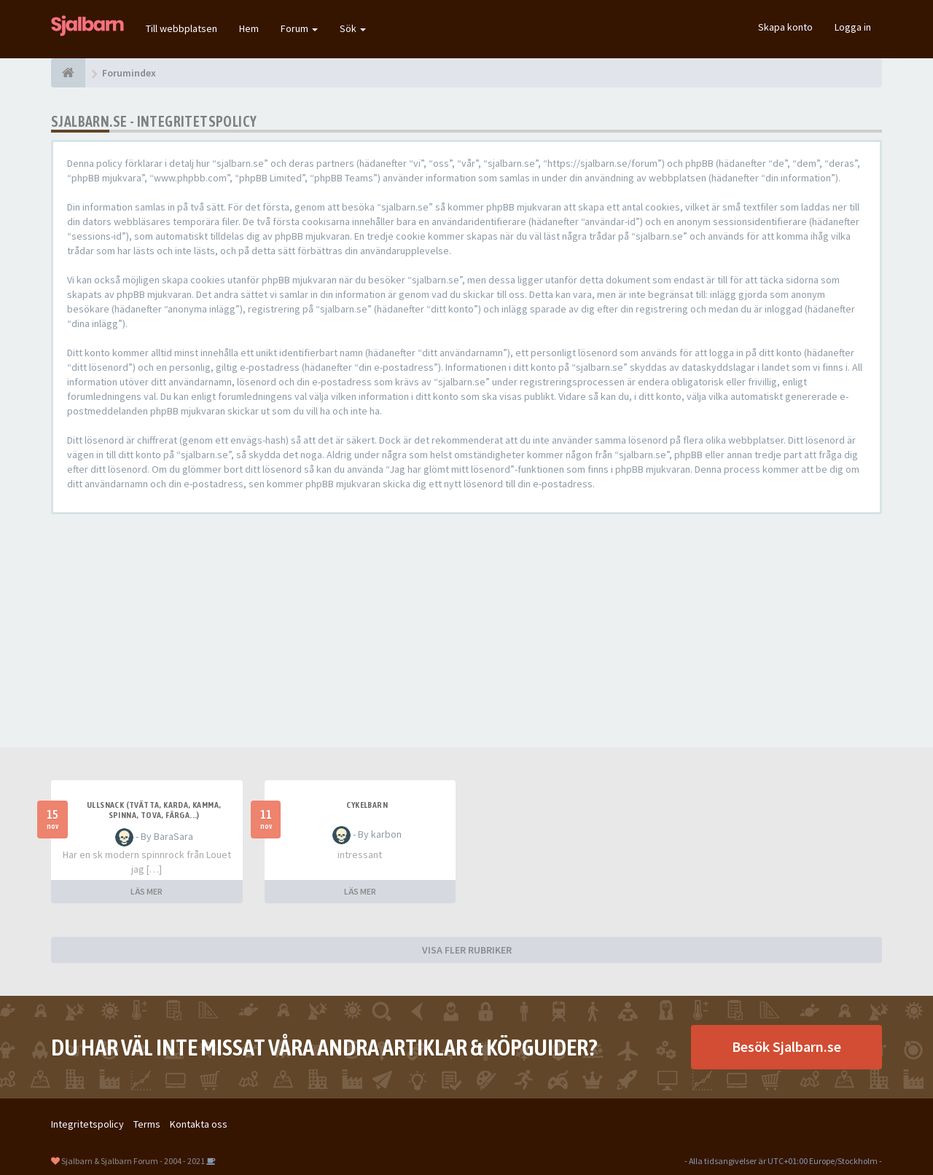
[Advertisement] (466, 631)
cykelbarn (367, 805)
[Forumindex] (68, 72)
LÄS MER (146, 891)
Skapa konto (785, 27)
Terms (146, 1124)
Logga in (853, 27)
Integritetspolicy (87, 1124)
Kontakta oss (198, 1124)
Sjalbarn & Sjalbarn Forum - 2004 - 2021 (133, 1160)
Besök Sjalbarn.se (786, 1046)
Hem (249, 28)
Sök (353, 28)
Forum (299, 28)
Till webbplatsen (181, 28)
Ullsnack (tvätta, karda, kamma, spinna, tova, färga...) (154, 810)
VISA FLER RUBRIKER (467, 949)
